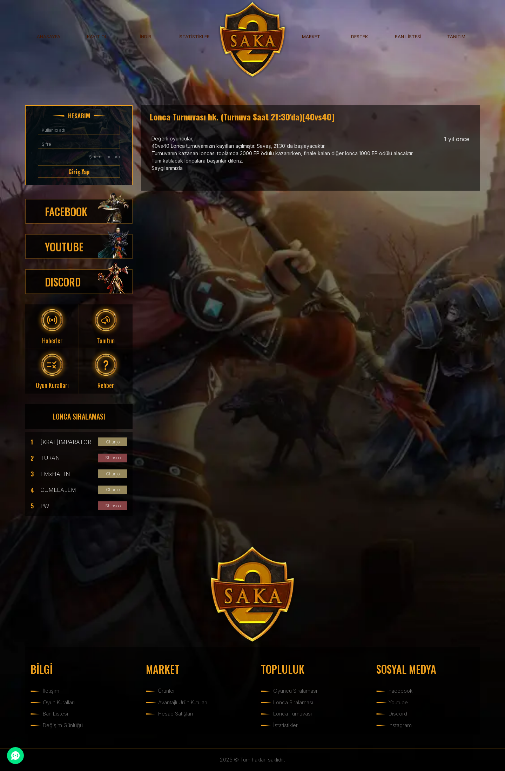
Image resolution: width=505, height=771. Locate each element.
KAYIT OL (97, 36)
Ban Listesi (55, 713)
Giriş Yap (78, 171)
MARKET (311, 36)
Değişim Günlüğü (63, 725)
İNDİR (145, 36)
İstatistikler (285, 725)
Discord (398, 713)
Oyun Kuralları (59, 702)
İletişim (51, 690)
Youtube (398, 702)
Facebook (400, 690)
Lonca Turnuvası (292, 713)
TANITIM (456, 36)
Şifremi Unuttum (104, 156)
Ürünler (166, 690)
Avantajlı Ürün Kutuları (182, 702)
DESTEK (359, 36)
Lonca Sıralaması (293, 702)
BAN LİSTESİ (408, 36)
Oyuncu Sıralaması (295, 690)
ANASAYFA (48, 36)
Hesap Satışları (175, 713)
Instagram (400, 725)
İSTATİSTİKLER (194, 36)
